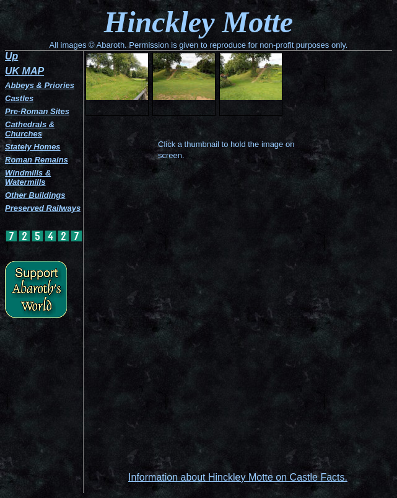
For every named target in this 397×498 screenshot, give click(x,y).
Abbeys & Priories (39, 85)
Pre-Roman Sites (37, 111)
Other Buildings (35, 195)
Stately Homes (33, 146)
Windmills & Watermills (28, 177)
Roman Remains (36, 159)
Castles (19, 98)
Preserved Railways (43, 208)
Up (11, 56)
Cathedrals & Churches (30, 129)
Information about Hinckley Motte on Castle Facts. (237, 477)
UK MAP (24, 71)
